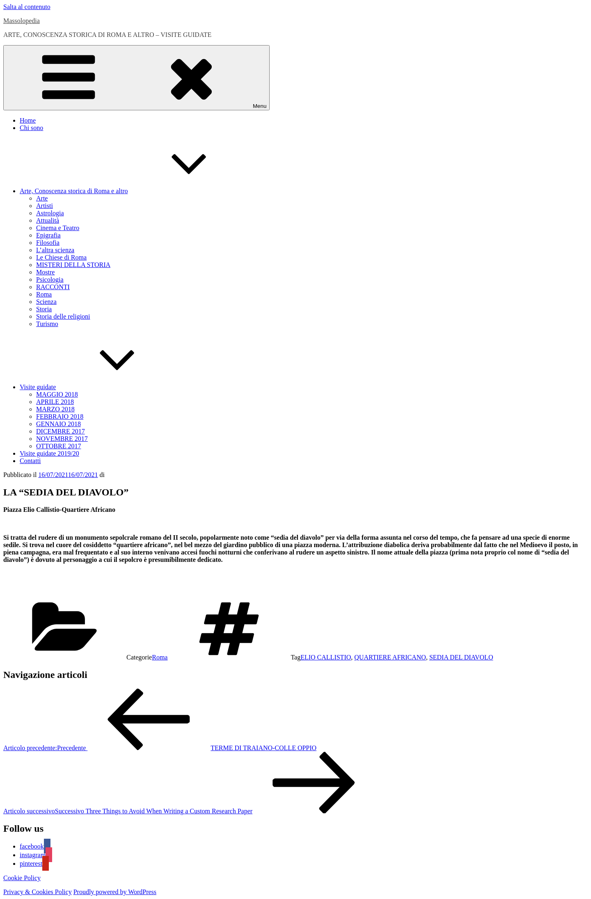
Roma (44, 294)
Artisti (44, 205)
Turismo (47, 323)
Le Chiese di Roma (61, 257)
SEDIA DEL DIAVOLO (461, 657)
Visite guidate (99, 386)
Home (28, 120)
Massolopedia (21, 20)
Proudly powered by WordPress (114, 891)
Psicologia (50, 279)
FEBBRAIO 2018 (59, 416)
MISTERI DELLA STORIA (73, 264)
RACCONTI (53, 286)
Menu (136, 77)
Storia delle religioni (63, 316)
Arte (42, 198)
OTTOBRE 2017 (58, 446)
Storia (44, 309)
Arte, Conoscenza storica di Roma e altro (135, 190)
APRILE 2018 (55, 401)
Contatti (30, 460)
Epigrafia (48, 235)
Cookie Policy (22, 877)
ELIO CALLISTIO (325, 657)
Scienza (46, 301)
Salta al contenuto (26, 6)
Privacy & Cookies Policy (37, 891)
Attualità (47, 220)
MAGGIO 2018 (57, 394)
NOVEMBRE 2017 (62, 438)
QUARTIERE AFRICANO (390, 657)
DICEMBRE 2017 (60, 431)
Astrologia (50, 213)
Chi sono (31, 127)
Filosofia (48, 242)
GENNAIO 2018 (58, 423)
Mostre (45, 272)
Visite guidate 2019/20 (49, 453)
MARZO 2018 (55, 409)
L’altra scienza (55, 249)
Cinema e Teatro (57, 227)
